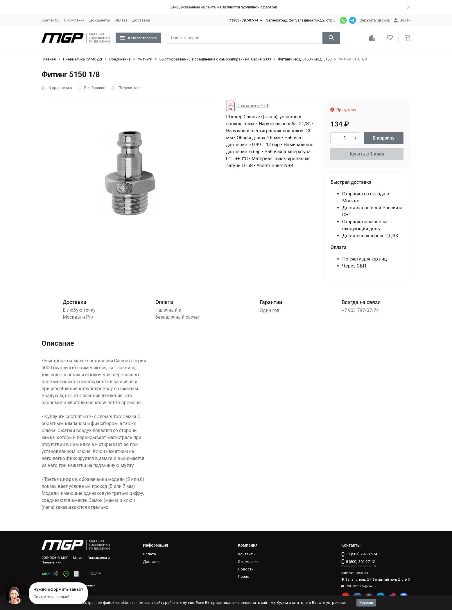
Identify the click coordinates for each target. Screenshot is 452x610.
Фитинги (145, 59)
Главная (49, 59)
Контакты (50, 20)
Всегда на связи (361, 302)
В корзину (383, 138)
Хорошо (366, 602)
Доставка (141, 20)
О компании (74, 20)
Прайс (243, 576)
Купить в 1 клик (367, 154)
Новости (246, 569)
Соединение (119, 59)
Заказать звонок (375, 20)
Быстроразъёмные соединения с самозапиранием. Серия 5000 (215, 59)
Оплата (121, 20)
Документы (99, 20)
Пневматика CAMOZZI (82, 59)
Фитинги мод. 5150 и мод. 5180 (304, 59)
